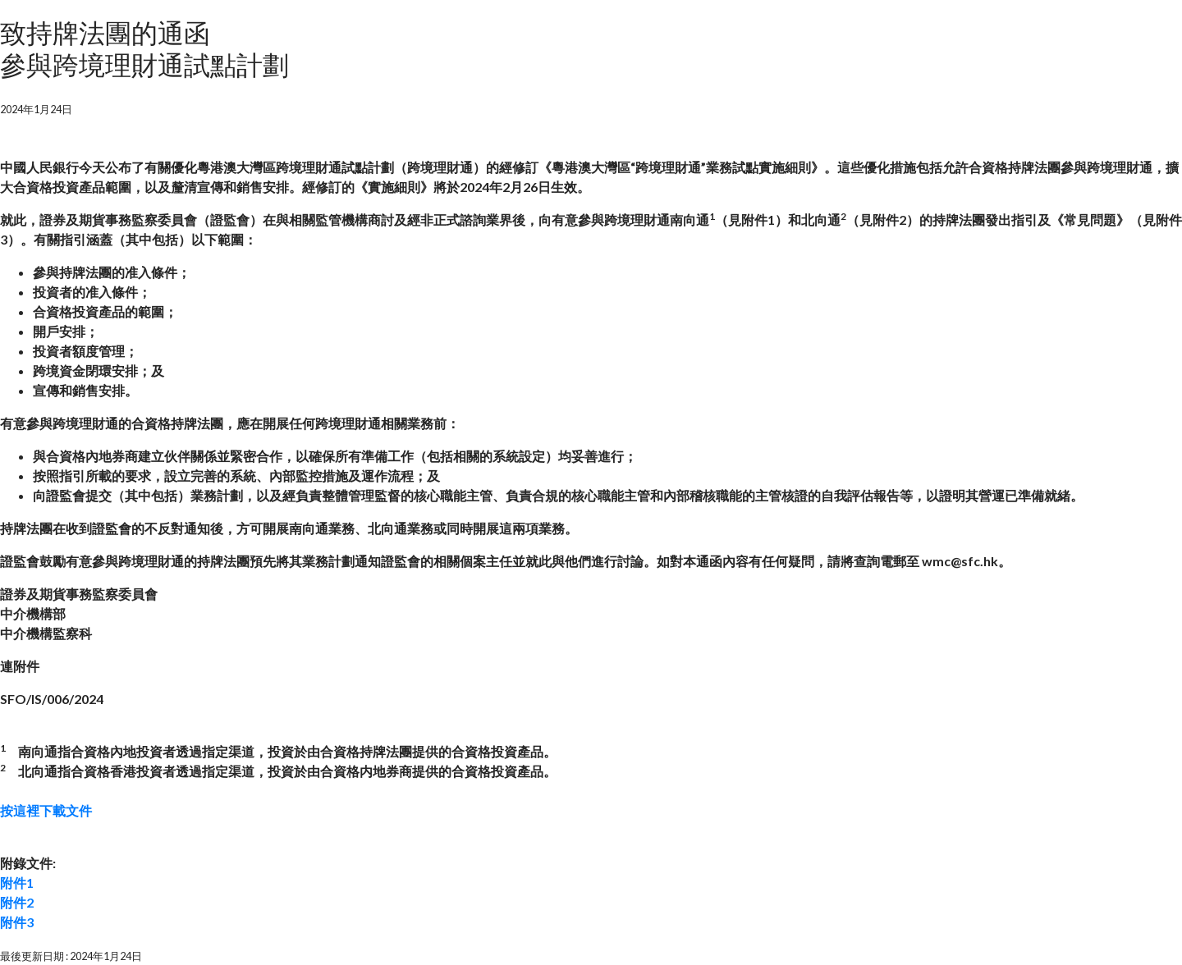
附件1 (17, 882)
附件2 (17, 902)
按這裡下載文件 (46, 810)
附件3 (17, 922)
